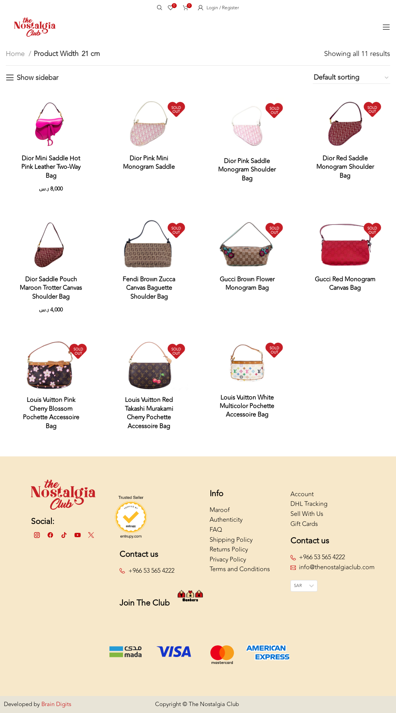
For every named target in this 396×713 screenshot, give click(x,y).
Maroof (220, 510)
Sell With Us (306, 514)
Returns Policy (229, 549)
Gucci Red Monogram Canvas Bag (345, 284)
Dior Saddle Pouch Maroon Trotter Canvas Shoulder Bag (51, 288)
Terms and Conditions (240, 569)
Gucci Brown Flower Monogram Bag (247, 284)
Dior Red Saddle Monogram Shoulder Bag (345, 167)
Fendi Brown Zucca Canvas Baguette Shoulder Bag (149, 288)
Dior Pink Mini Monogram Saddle (149, 163)
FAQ (216, 529)
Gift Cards (304, 524)
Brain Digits (55, 704)
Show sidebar (37, 77)
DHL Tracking (309, 504)
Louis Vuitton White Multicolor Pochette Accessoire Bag (247, 406)
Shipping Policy (231, 540)
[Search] (158, 7)
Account (302, 494)
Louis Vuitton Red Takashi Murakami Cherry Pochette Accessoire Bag (149, 413)
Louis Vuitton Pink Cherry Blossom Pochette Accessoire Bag (51, 413)
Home (16, 53)
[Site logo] (35, 26)
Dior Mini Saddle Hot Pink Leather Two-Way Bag (50, 167)
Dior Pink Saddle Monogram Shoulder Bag (247, 170)
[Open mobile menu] (386, 27)
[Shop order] (351, 77)
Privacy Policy (228, 559)
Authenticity (226, 519)
